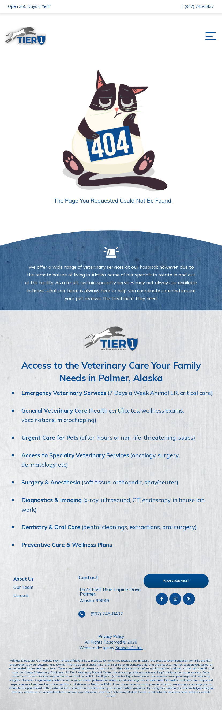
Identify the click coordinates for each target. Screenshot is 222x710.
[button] (211, 36)
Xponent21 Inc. (129, 647)
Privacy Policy (111, 636)
